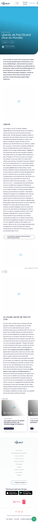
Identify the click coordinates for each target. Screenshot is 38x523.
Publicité (19, 475)
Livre (12, 42)
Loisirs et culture (19, 456)
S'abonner (32, 3)
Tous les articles (25, 3)
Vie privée (16, 519)
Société (19, 467)
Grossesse (19, 450)
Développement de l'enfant (19, 453)
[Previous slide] (3, 271)
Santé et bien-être (19, 461)
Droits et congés (19, 469)
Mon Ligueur (9, 519)
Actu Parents (19, 472)
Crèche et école (19, 458)
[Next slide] (6, 271)
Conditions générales (26, 519)
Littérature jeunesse (8, 428)
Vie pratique (19, 464)
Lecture (5, 42)
